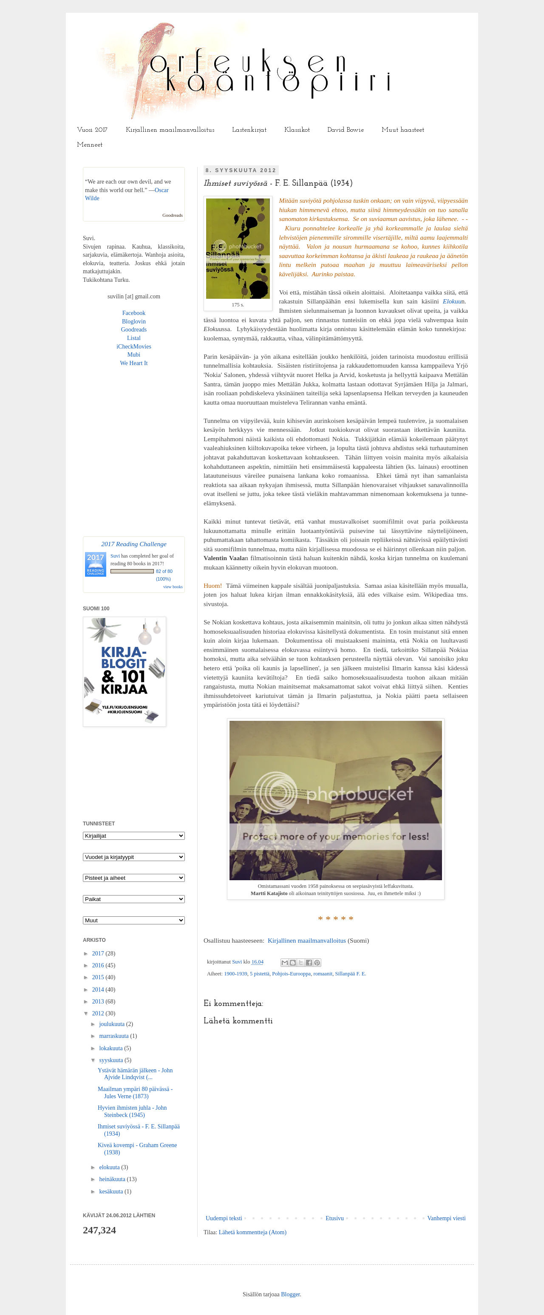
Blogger (290, 1294)
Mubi (134, 354)
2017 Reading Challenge (134, 543)
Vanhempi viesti (446, 1218)
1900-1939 (235, 974)
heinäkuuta (113, 1179)
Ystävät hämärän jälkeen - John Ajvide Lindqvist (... (135, 1074)
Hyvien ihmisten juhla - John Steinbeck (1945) (132, 1111)
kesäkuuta (111, 1191)
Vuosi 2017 (92, 130)
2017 (99, 953)
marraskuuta (114, 1036)
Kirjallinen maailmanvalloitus (170, 130)
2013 (99, 1001)
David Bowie (346, 130)
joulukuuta (112, 1024)
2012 (99, 1013)
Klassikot (297, 130)
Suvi (237, 962)
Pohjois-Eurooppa (291, 974)
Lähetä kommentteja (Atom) (252, 1232)
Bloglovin (134, 321)
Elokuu (452, 301)
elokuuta (110, 1167)
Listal (134, 338)
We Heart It (134, 363)
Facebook (133, 313)
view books (173, 586)
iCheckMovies (133, 346)
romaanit (322, 974)
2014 (99, 989)
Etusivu (335, 1218)
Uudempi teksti (224, 1218)
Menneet (89, 145)
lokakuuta (111, 1048)
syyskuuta (112, 1060)
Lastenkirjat (249, 130)
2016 (99, 965)
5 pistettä (259, 974)
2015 (99, 977)
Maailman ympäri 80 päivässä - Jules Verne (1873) (135, 1093)
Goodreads (172, 215)
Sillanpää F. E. (350, 974)
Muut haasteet (403, 130)
